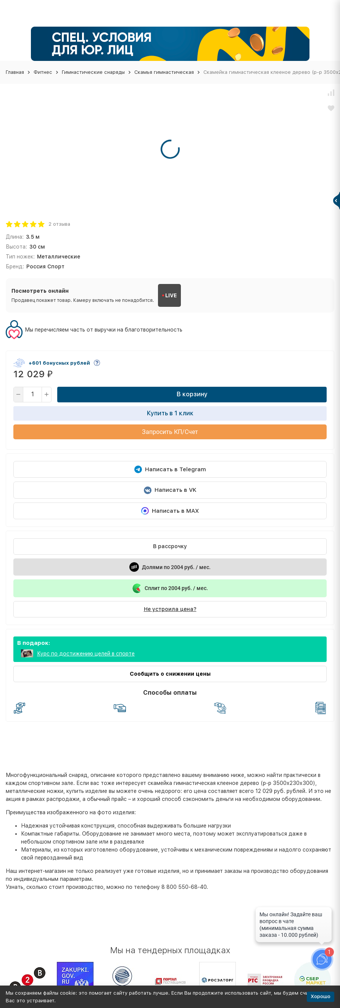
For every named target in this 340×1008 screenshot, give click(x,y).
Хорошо (320, 996)
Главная (15, 72)
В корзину (192, 394)
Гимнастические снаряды (93, 72)
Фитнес (43, 72)
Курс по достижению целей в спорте (86, 654)
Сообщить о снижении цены (170, 674)
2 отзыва (59, 224)
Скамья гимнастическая (164, 72)
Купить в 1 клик (170, 413)
